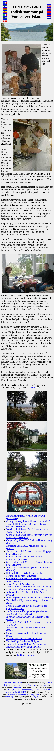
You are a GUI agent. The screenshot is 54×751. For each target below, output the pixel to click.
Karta (32, 387)
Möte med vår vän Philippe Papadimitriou (26, 644)
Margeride (34, 694)
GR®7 (9, 690)
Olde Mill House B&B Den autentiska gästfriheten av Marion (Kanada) (24, 574)
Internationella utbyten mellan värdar (23, 646)
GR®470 (22, 692)
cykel (36, 697)
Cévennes (17, 687)
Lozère (46, 685)
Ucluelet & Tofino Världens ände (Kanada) (26, 589)
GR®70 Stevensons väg (23, 690)
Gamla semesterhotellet (12, 683)
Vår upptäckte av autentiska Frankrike (24, 638)
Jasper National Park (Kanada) (20, 584)
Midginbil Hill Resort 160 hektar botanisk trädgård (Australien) (26, 525)
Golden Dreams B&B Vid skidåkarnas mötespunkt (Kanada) (24, 558)
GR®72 (38, 690)
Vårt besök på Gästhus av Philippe (22, 641)
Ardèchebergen (22, 694)
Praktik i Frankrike (26, 655)
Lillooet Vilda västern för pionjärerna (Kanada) (28, 586)
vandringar (9, 697)
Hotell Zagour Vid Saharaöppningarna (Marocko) (29, 597)
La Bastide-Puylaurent (27, 685)
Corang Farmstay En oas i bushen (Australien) (28, 521)
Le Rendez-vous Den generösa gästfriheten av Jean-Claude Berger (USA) (28, 612)
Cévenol (11, 694)
